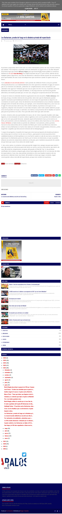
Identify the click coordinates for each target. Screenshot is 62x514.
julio (6, 383)
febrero (7, 436)
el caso (15, 74)
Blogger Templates (24, 511)
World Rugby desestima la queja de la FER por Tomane (19, 388)
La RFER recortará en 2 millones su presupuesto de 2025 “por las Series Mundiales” (28, 292)
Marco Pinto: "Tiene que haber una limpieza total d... (19, 395)
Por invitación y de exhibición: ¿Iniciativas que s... (18, 419)
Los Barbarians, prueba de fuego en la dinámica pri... (19, 414)
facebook (57, 203)
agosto (7, 381)
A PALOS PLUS (5, 331)
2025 (4, 361)
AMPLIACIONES (18, 41)
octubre (7, 376)
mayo (6, 429)
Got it (36, 8)
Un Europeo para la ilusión (15, 299)
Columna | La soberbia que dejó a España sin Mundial (19, 397)
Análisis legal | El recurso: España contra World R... (18, 392)
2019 (4, 447)
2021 (4, 442)
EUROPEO (4, 340)
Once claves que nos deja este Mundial (17, 306)
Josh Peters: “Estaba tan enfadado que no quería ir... (19, 390)
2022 (4, 368)
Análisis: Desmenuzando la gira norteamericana (19, 321)
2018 (4, 449)
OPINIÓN (4, 346)
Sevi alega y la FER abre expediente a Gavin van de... (18, 426)
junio (6, 386)
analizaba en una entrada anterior (14, 83)
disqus (52, 203)
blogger (47, 203)
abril (6, 431)
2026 (4, 359)
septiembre (8, 378)
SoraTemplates (9, 511)
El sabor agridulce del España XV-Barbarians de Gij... (18, 404)
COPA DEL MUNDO (6, 337)
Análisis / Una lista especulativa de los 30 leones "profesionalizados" (24, 285)
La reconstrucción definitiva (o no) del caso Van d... (18, 416)
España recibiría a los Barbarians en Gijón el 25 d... (18, 424)
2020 (4, 444)
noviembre (8, 373)
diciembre (7, 371)
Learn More (28, 8)
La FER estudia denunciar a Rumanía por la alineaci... (19, 421)
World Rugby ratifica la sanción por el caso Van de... (18, 402)
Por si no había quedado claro (12, 400)
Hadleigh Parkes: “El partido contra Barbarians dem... (19, 407)
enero (6, 439)
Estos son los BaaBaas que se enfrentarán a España (18, 409)
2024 (4, 364)
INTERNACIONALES (6, 343)
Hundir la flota (8, 412)
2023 (4, 366)
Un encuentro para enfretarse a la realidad (18, 313)
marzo (6, 434)
